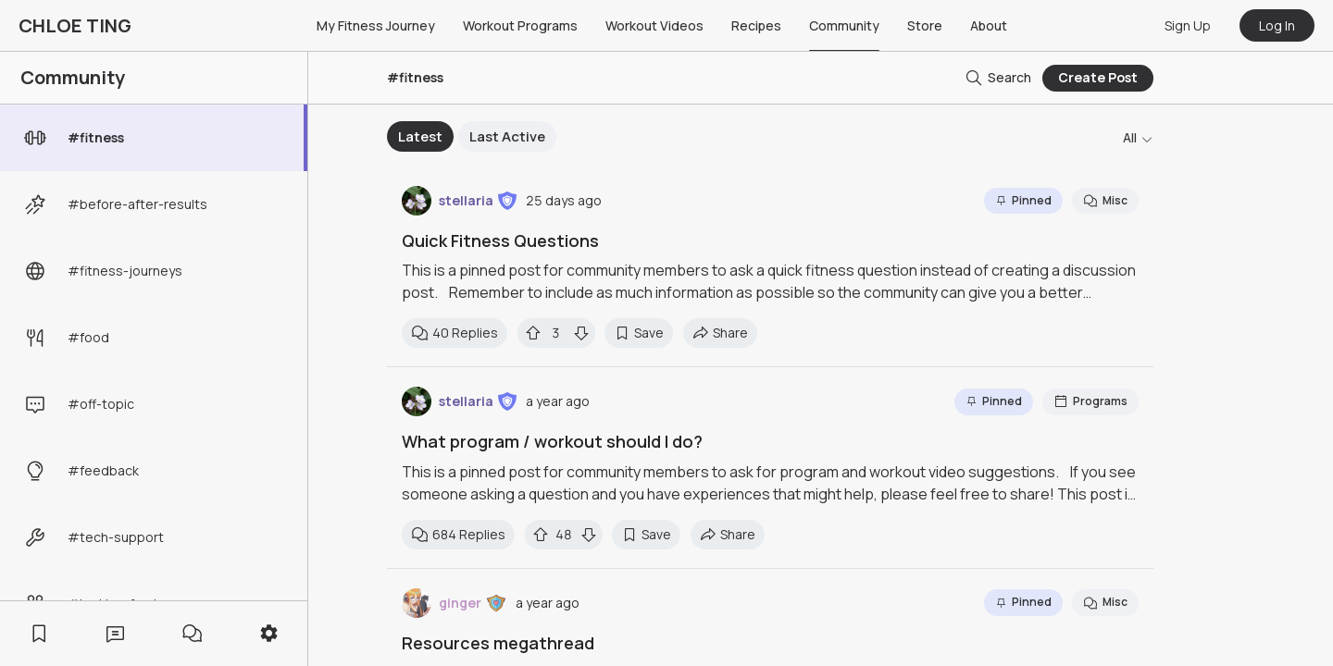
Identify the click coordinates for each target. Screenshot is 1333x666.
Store (924, 25)
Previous (373, 137)
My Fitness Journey (376, 25)
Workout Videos (654, 25)
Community (844, 25)
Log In (1277, 25)
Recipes (756, 25)
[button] (507, 200)
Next (919, 137)
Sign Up (1188, 25)
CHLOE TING (75, 25)
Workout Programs (520, 25)
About (988, 25)
